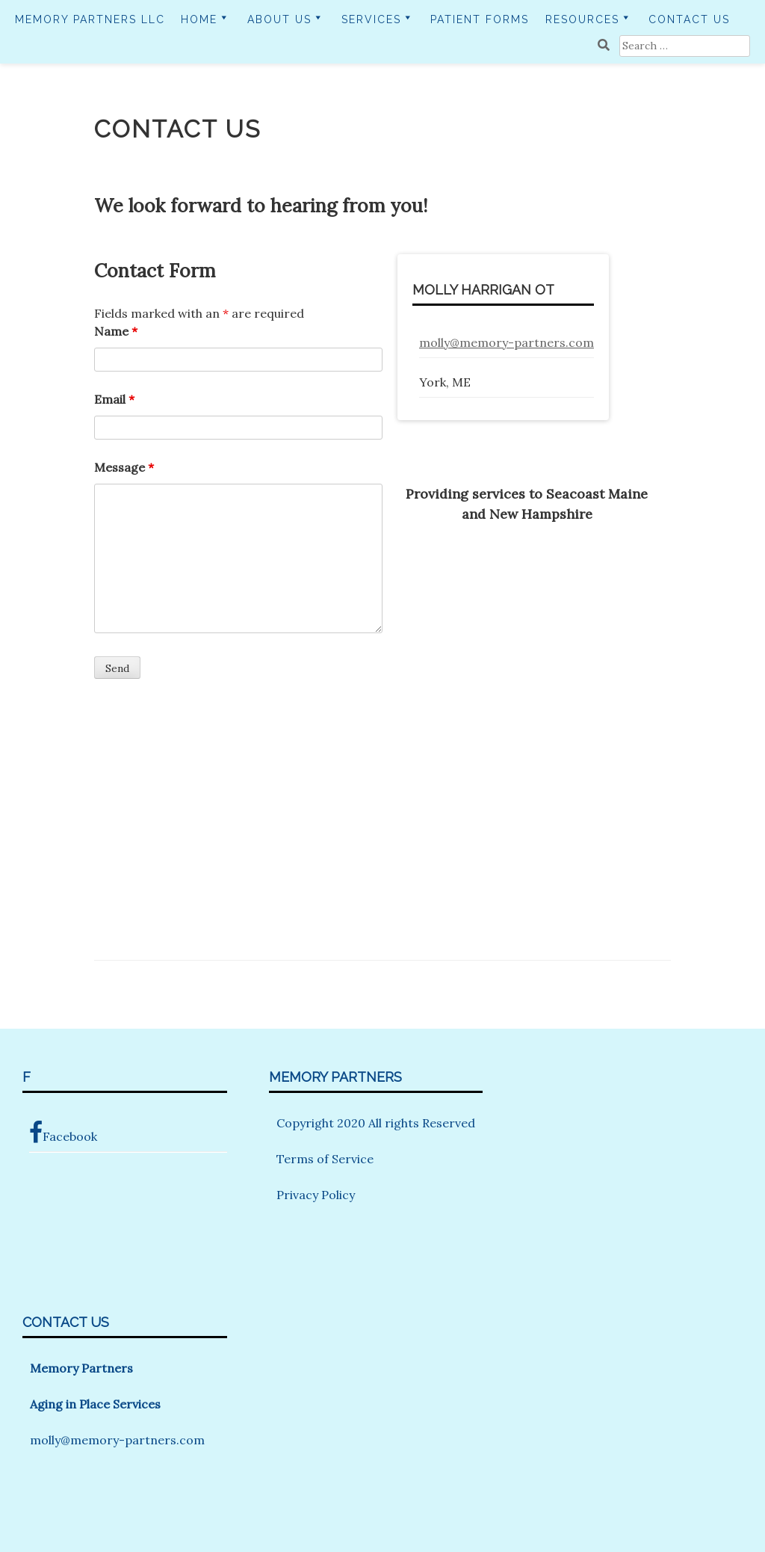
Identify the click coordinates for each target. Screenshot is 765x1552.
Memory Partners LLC (90, 19)
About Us (279, 19)
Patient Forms (479, 19)
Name (115, 331)
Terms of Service (325, 1158)
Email (114, 399)
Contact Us (689, 19)
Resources (582, 19)
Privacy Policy (315, 1194)
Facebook (63, 1133)
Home (199, 19)
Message (124, 467)
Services (371, 19)
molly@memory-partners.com (506, 342)
